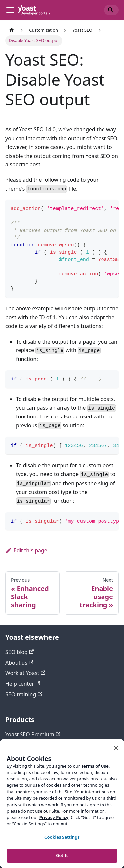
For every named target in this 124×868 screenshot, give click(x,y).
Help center (22, 683)
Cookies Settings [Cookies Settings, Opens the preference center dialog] (62, 837)
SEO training (23, 694)
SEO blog (19, 652)
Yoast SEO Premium (32, 734)
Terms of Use (94, 766)
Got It (62, 855)
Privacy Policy (54, 817)
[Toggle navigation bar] (10, 10)
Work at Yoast (25, 673)
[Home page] (11, 30)
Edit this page (26, 550)
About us (19, 662)
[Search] (111, 10)
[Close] (116, 748)
